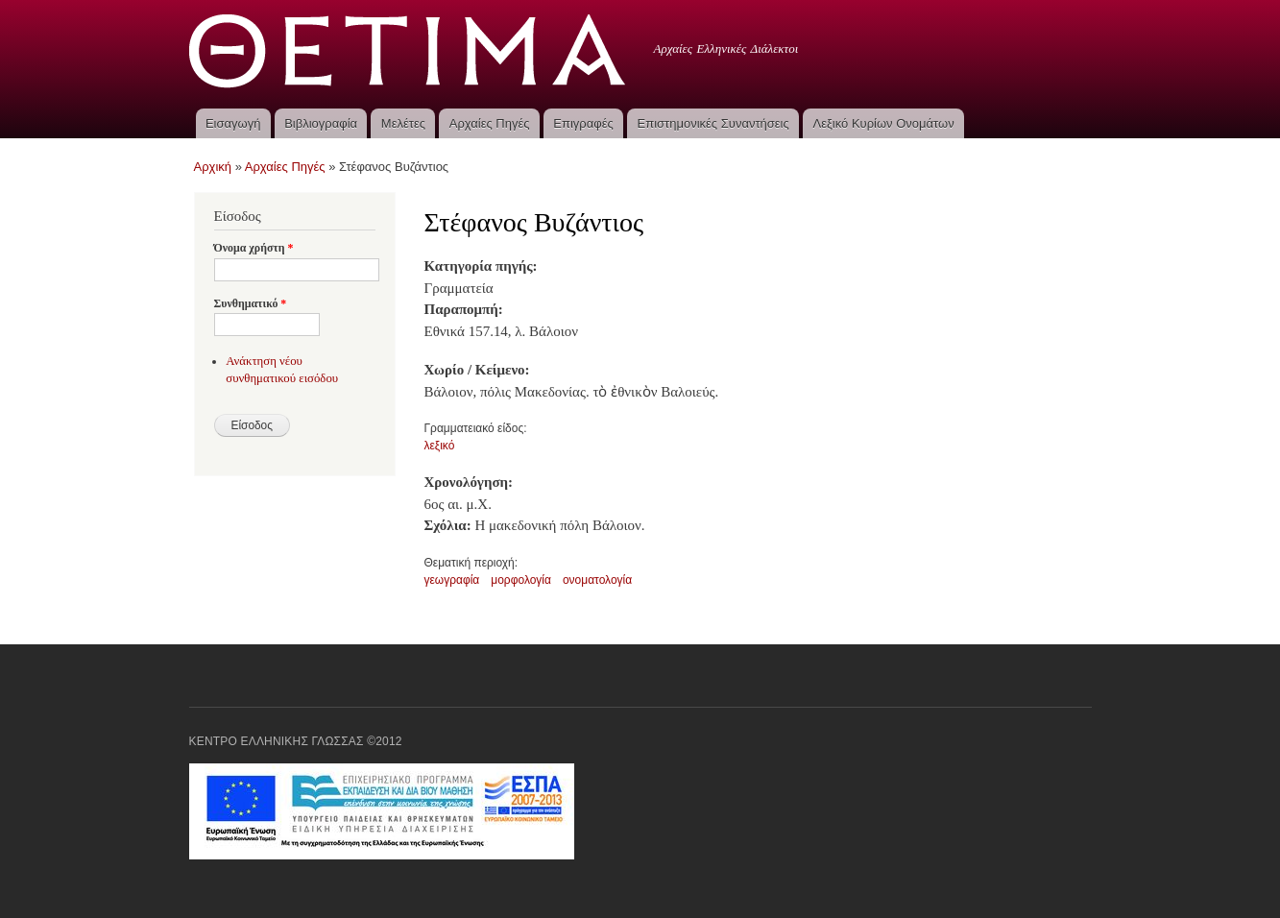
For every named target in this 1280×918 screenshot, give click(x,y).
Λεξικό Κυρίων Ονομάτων (883, 123)
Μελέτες (403, 123)
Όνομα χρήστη (254, 247)
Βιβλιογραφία (320, 123)
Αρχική (213, 166)
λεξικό (439, 445)
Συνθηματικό (250, 303)
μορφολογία (521, 580)
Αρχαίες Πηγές (489, 123)
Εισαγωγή (232, 123)
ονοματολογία (597, 580)
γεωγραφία (452, 580)
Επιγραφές (583, 123)
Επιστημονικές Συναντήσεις (713, 123)
